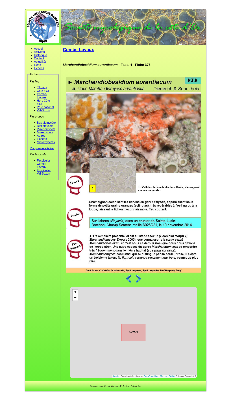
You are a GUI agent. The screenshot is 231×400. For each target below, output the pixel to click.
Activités (39, 51)
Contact (39, 58)
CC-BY (172, 376)
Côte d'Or (43, 90)
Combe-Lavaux (42, 96)
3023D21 (130, 332)
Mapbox (163, 376)
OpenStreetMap (151, 376)
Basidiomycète (46, 122)
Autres (41, 135)
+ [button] (75, 292)
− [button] (75, 298)
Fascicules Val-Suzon (44, 172)
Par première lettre (42, 148)
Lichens (39, 68)
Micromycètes (46, 142)
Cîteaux (42, 87)
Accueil (38, 48)
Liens (37, 64)
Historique (40, 55)
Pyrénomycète (46, 129)
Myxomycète (45, 132)
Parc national (45, 107)
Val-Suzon (43, 110)
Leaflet (116, 376)
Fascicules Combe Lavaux (44, 164)
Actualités (40, 61)
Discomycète (45, 125)
